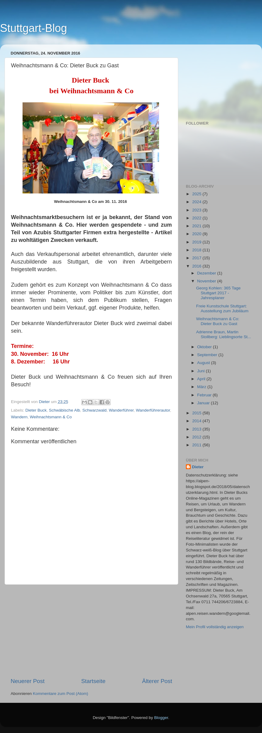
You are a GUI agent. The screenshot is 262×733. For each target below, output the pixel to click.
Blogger (161, 717)
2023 (197, 210)
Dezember (207, 273)
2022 (197, 218)
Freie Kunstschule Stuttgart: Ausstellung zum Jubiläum (222, 308)
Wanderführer (121, 410)
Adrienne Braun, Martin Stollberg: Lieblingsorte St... (223, 334)
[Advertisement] (91, 631)
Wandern (19, 417)
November (207, 281)
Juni (201, 371)
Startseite (93, 681)
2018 (197, 250)
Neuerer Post (27, 681)
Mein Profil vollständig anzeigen (215, 627)
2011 (197, 445)
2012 (197, 437)
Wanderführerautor (153, 410)
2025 (197, 194)
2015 (197, 413)
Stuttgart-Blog (33, 28)
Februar (205, 395)
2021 (197, 226)
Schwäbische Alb (64, 410)
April (202, 379)
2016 (197, 266)
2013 (197, 429)
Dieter (198, 467)
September (207, 354)
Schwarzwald (94, 410)
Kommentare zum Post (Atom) (60, 693)
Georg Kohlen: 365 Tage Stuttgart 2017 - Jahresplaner (218, 293)
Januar (204, 403)
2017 (197, 258)
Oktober (205, 347)
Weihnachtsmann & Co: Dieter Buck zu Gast (217, 321)
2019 (197, 242)
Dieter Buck (36, 410)
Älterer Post (157, 681)
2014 (197, 421)
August (204, 362)
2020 (197, 234)
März (202, 386)
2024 (197, 202)
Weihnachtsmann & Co (51, 417)
